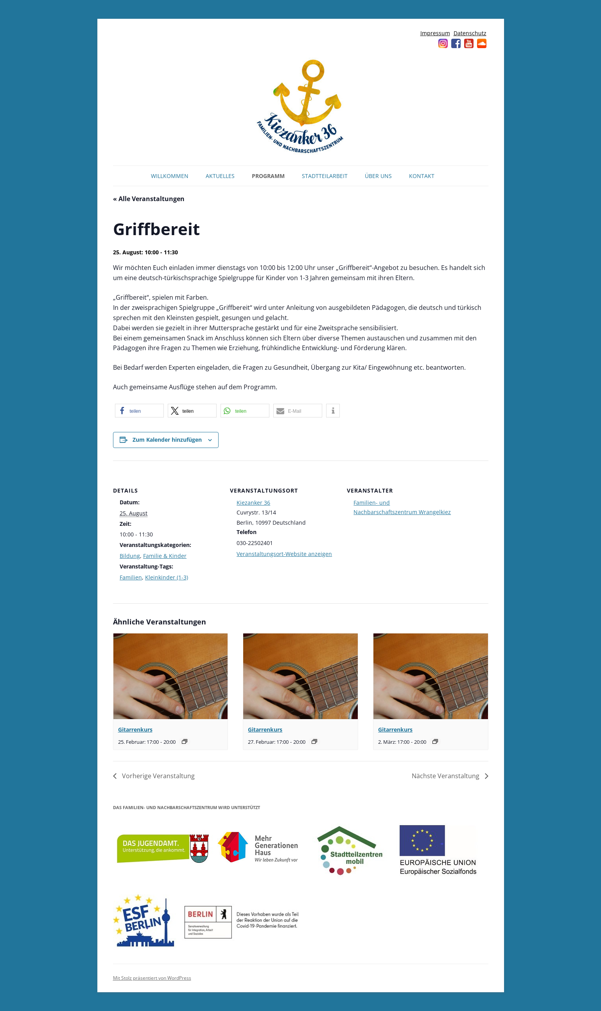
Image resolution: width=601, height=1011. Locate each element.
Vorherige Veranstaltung (157, 776)
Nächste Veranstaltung (446, 776)
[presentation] (170, 676)
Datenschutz (470, 33)
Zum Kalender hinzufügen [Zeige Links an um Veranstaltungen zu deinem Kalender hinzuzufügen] (167, 439)
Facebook (456, 43)
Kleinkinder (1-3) (166, 577)
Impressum (435, 33)
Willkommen (169, 176)
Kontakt (421, 176)
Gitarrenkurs (135, 729)
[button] (139, 410)
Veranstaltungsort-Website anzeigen (284, 554)
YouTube (469, 43)
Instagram (443, 43)
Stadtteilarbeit (325, 176)
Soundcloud (481, 43)
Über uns (378, 176)
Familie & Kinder (165, 555)
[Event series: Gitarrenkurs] (184, 741)
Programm (268, 176)
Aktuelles (220, 176)
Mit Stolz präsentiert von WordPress (152, 978)
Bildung (130, 555)
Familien (131, 577)
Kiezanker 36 (253, 502)
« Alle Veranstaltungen (149, 198)
